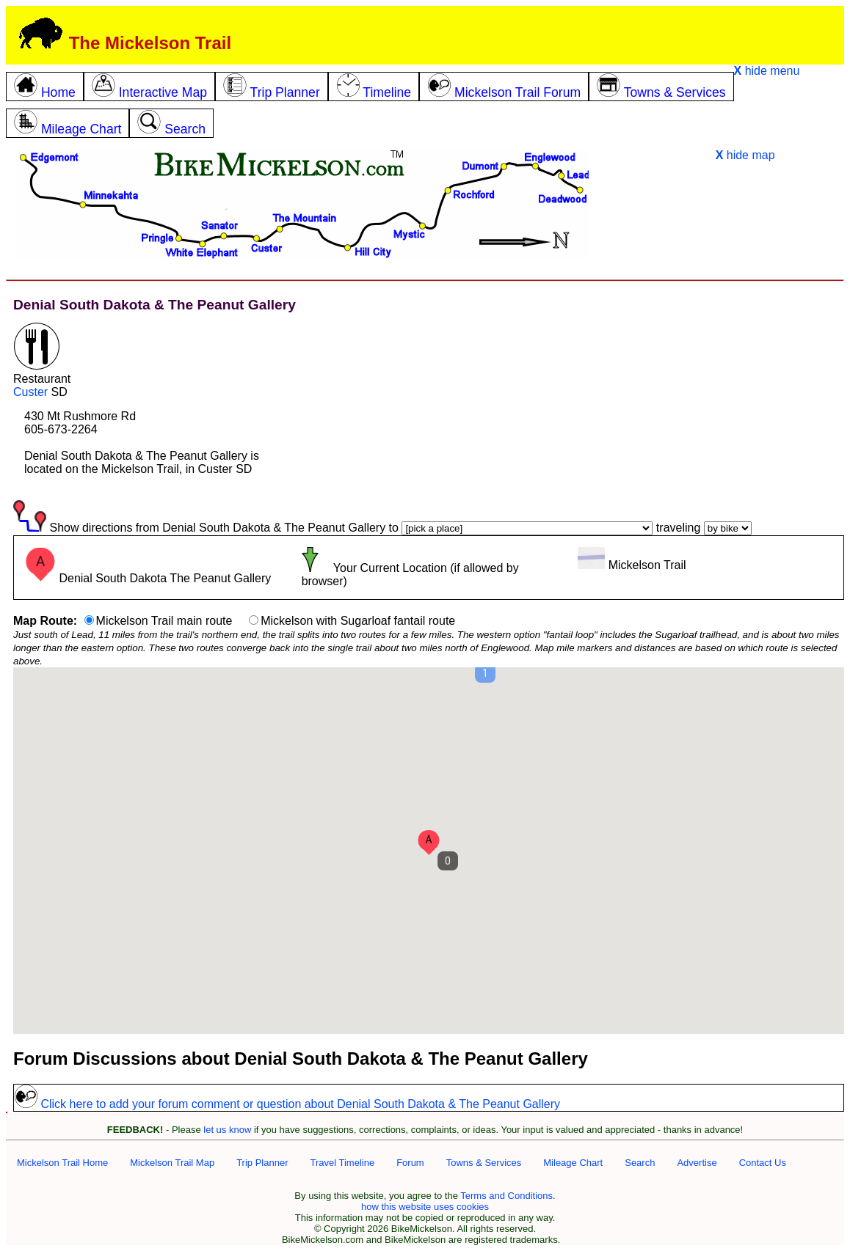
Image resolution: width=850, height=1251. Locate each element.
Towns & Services (484, 1162)
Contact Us (762, 1162)
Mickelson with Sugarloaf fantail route (358, 621)
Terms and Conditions (506, 1195)
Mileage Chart (573, 1162)
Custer (30, 392)
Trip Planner (262, 1162)
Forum (410, 1162)
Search (640, 1162)
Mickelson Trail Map (172, 1162)
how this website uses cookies (425, 1206)
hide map (745, 155)
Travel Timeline (342, 1162)
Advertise (696, 1162)
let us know (227, 1129)
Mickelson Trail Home (62, 1162)
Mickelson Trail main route (164, 621)
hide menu (767, 71)
